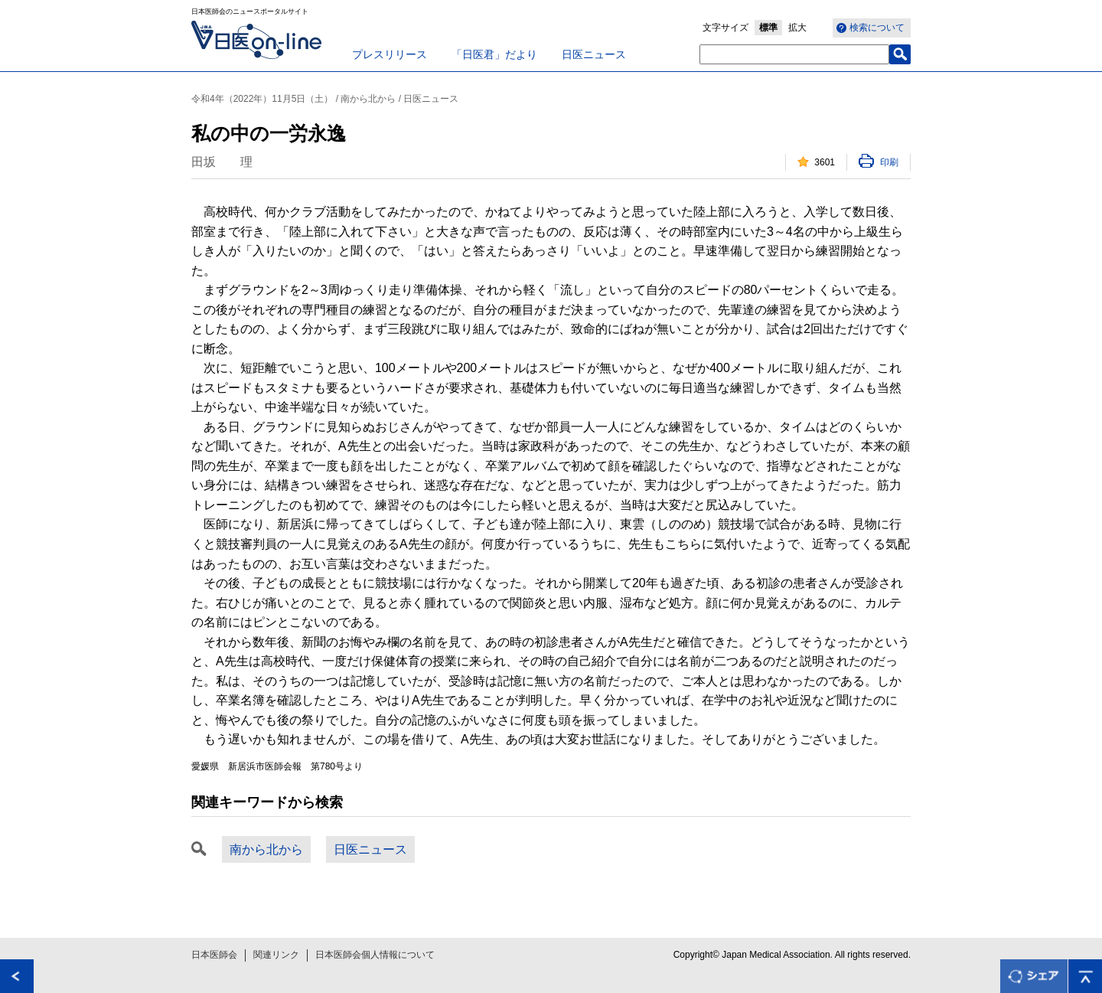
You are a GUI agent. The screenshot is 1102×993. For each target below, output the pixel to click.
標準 (768, 27)
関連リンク (276, 954)
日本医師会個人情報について (375, 954)
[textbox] (794, 54)
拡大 (797, 27)
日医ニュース (594, 54)
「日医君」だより (494, 54)
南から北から (266, 849)
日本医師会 (214, 954)
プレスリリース (389, 54)
